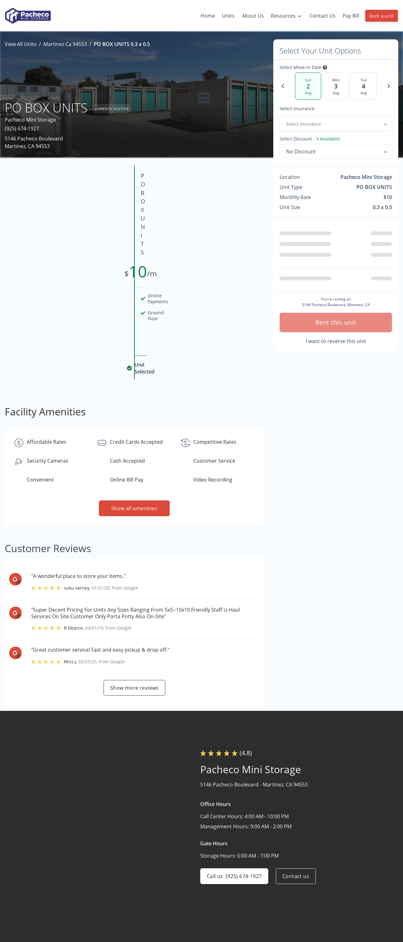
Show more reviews (134, 611)
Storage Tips (339, 897)
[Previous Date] (283, 86)
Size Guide (337, 909)
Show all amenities (134, 431)
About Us (260, 909)
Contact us (295, 799)
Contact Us (262, 921)
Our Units (260, 897)
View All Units (21, 44)
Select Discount (310, 138)
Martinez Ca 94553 (65, 44)
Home (256, 885)
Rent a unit (381, 16)
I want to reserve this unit (336, 341)
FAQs (331, 885)
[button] (18, 924)
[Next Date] (389, 86)
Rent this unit (335, 322)
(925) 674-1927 (22, 128)
